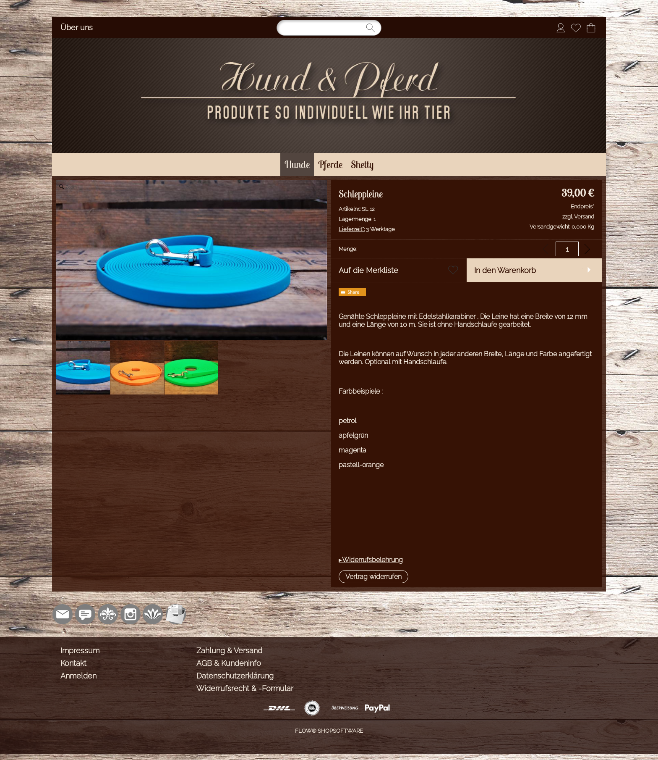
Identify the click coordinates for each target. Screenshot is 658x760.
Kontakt (73, 663)
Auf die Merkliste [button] (368, 270)
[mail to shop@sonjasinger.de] (62, 614)
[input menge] (567, 249)
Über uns (76, 27)
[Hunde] (297, 164)
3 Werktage (367, 229)
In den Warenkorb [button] (505, 270)
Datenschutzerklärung (235, 675)
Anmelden (78, 675)
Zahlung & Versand (229, 650)
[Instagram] (130, 614)
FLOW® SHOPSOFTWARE (329, 731)
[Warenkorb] (590, 27)
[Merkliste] (575, 27)
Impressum (79, 650)
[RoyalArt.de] (107, 614)
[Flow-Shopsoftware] (153, 614)
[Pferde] (330, 164)
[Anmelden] (560, 27)
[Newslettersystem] (175, 614)
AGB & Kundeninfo (228, 663)
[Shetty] (362, 164)
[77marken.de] (85, 614)
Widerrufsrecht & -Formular (244, 688)
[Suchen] (329, 28)
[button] (373, 576)
